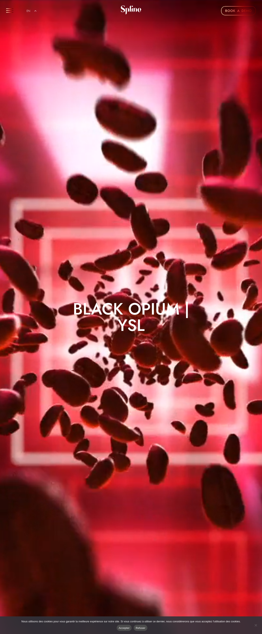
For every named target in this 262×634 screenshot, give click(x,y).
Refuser (140, 627)
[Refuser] (255, 624)
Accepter (124, 627)
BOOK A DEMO (238, 10)
